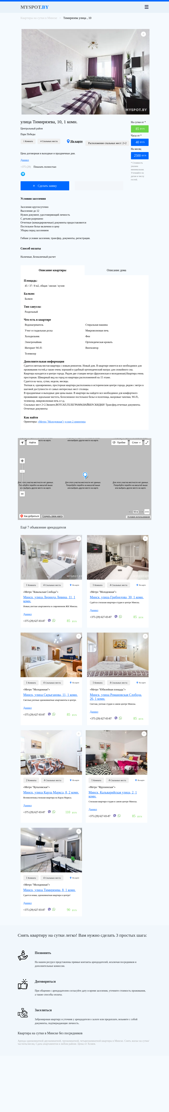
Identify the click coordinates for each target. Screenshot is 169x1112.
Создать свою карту (52, 516)
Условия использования (138, 517)
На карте (75, 141)
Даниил (25, 160)
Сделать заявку (45, 185)
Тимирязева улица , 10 (77, 18)
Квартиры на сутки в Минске (39, 18)
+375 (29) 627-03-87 (34, 621)
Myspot (35, 7)
